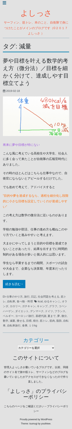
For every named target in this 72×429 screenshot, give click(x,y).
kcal (40, 301)
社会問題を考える (48, 296)
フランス (60, 311)
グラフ (53, 306)
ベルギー (8, 315)
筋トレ (44, 320)
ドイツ (49, 311)
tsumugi (33, 423)
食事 (24, 325)
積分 (35, 320)
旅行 (27, 296)
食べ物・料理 (25, 301)
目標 (28, 320)
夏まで (52, 315)
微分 (64, 315)
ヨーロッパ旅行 (24, 315)
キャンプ (42, 306)
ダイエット (22, 311)
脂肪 (59, 320)
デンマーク (37, 311)
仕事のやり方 (15, 296)
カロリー (15, 306)
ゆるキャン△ (52, 301)
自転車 (11, 301)
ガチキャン (29, 306)
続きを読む (15, 283)
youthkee (45, 423)
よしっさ (36, 13)
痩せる (21, 320)
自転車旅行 (14, 325)
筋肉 (52, 320)
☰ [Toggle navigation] (4, 3)
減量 (12, 320)
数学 (5, 320)
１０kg (33, 325)
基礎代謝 (41, 315)
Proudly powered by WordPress (36, 419)
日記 (33, 296)
